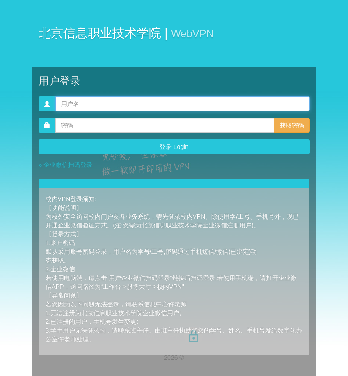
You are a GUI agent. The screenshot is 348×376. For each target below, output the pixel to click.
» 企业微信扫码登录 (66, 164)
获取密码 (292, 125)
